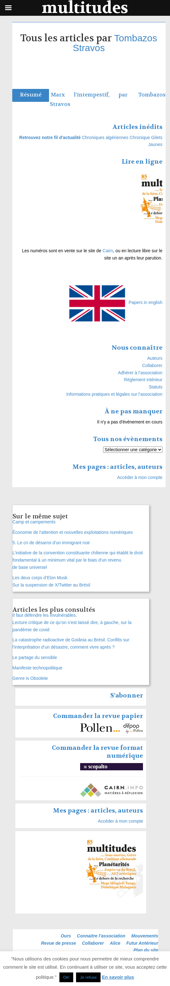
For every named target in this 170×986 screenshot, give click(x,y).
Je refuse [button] (88, 977)
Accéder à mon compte (139, 477)
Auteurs (154, 358)
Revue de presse (58, 943)
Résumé (30, 94)
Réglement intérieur (143, 379)
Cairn (107, 250)
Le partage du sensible (35, 657)
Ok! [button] (66, 977)
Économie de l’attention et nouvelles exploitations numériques (73, 532)
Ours (66, 935)
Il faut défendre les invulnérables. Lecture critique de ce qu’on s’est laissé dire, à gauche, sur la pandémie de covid (72, 622)
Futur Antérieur (142, 943)
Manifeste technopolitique (38, 667)
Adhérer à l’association (140, 372)
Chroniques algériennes (105, 137)
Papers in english (145, 302)
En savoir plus (118, 977)
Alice (115, 943)
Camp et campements (34, 521)
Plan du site (146, 950)
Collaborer (152, 365)
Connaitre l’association (101, 935)
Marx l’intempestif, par (94, 94)
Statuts (155, 386)
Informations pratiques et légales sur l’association (114, 394)
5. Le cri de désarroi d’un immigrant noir (51, 542)
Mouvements (144, 935)
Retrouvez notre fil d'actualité (49, 137)
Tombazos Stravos (115, 43)
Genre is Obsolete (30, 678)
